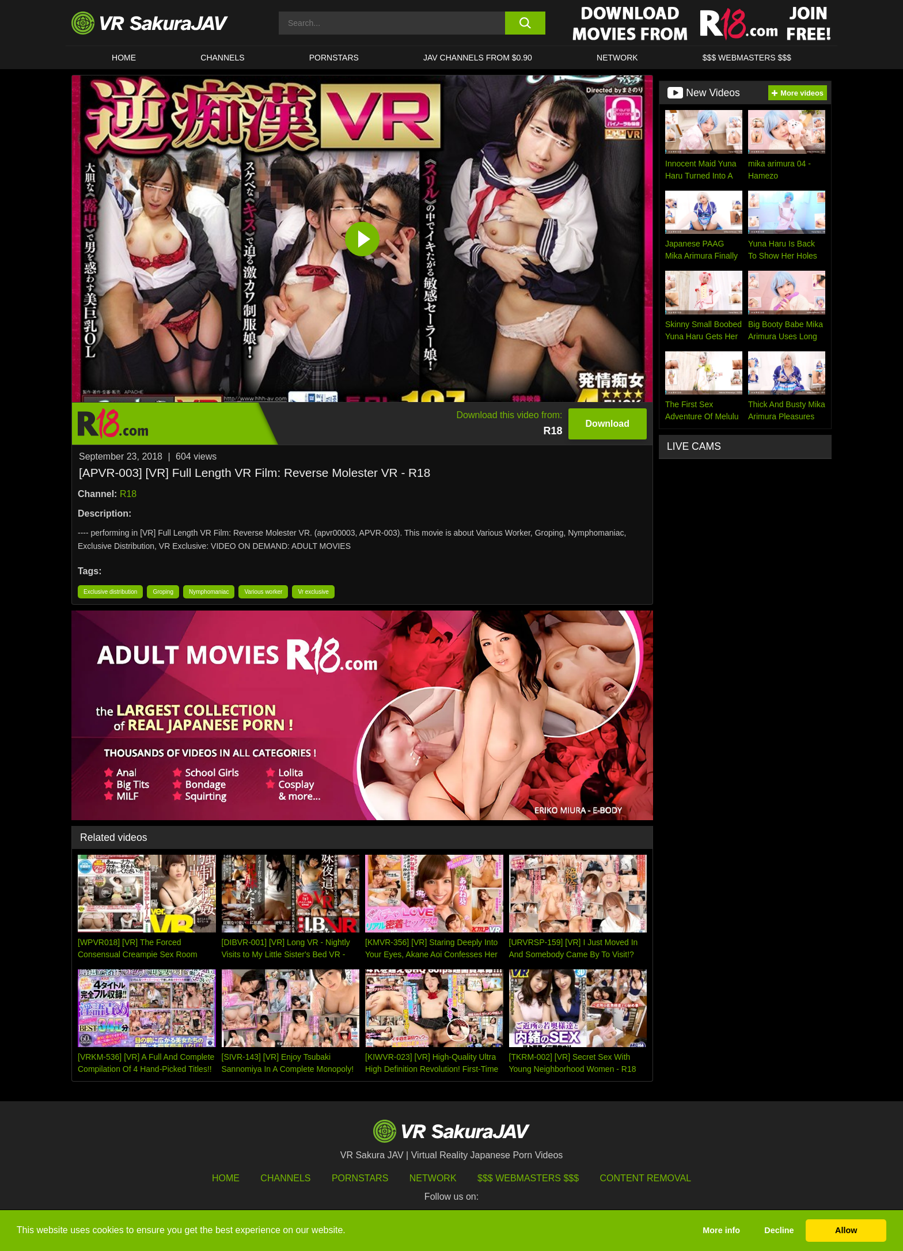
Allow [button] (846, 1230)
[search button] (525, 23)
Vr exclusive (313, 592)
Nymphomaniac (209, 592)
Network (617, 57)
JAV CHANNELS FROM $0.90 (477, 57)
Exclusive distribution (110, 592)
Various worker (263, 592)
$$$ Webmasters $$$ (528, 1178)
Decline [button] (779, 1230)
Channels (222, 57)
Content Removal (646, 1178)
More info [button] (721, 1230)
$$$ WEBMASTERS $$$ (747, 57)
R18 (128, 494)
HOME (124, 57)
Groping (163, 592)
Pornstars (334, 57)
